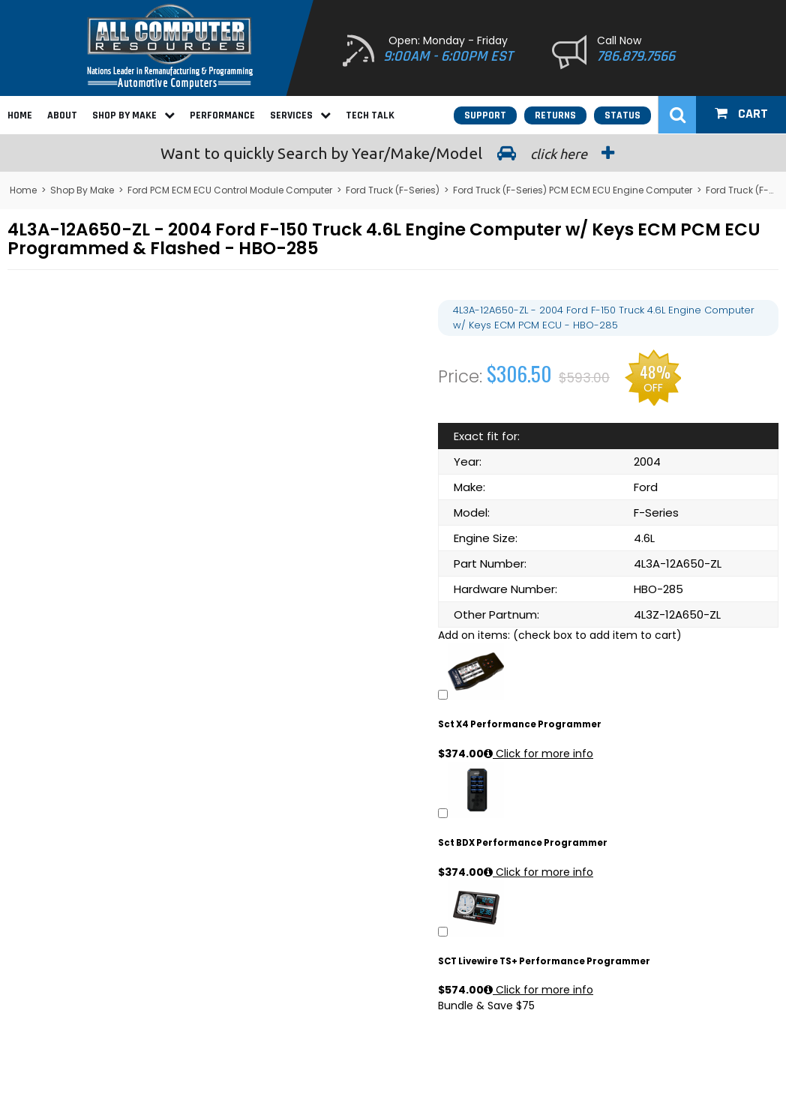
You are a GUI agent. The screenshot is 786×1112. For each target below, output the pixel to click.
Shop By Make (133, 115)
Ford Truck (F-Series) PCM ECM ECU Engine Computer (572, 190)
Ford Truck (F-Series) (393, 190)
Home (20, 115)
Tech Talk (370, 115)
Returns (555, 115)
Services (300, 115)
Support (485, 115)
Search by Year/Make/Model (393, 153)
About (62, 115)
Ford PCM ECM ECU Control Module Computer (230, 190)
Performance (222, 115)
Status (622, 115)
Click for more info (538, 753)
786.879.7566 (636, 56)
